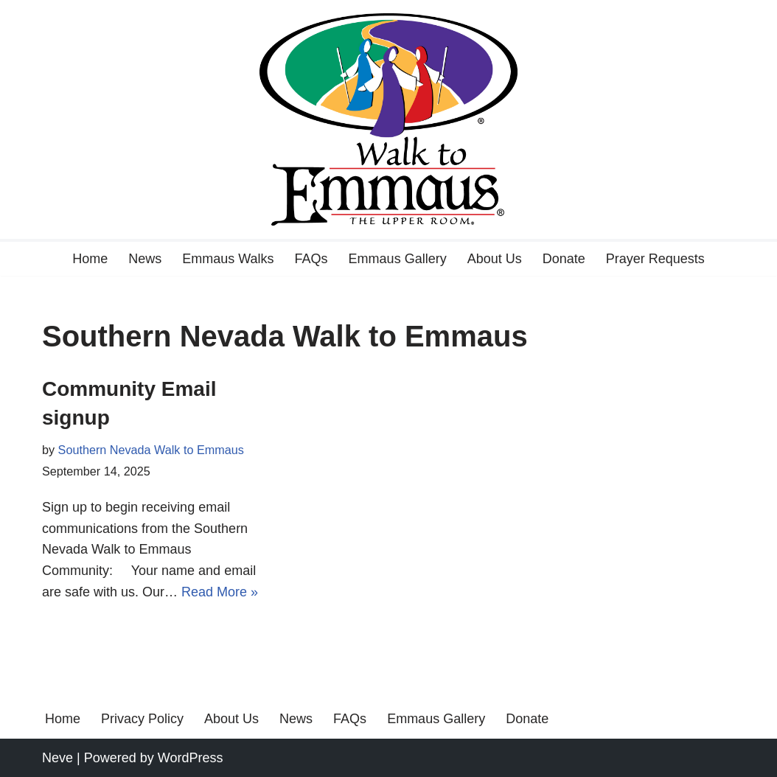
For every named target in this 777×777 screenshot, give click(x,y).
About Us (494, 258)
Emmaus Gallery (398, 258)
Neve (57, 757)
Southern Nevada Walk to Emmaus (151, 449)
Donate (564, 258)
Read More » (219, 592)
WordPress (190, 757)
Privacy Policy (142, 718)
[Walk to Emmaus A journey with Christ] (388, 119)
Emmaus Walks (227, 258)
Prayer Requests (655, 258)
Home (90, 258)
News (144, 258)
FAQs (311, 258)
